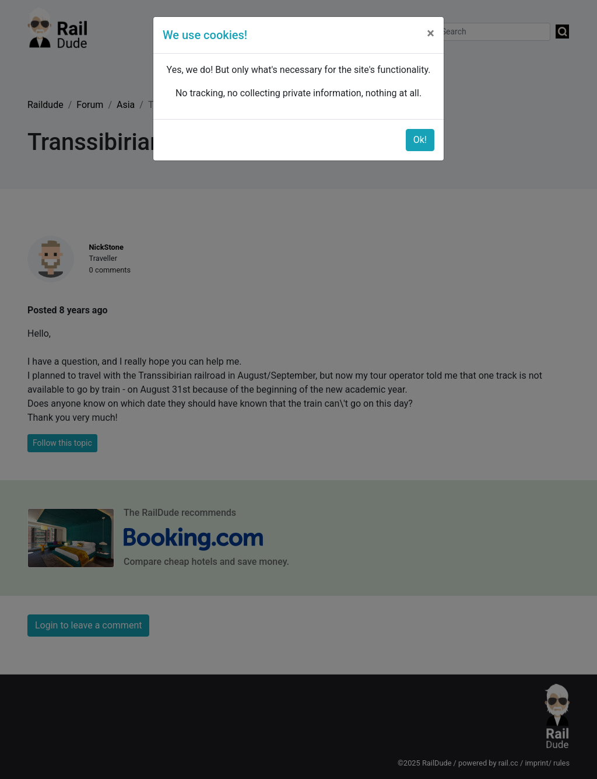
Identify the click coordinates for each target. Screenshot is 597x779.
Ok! (420, 139)
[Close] (430, 33)
